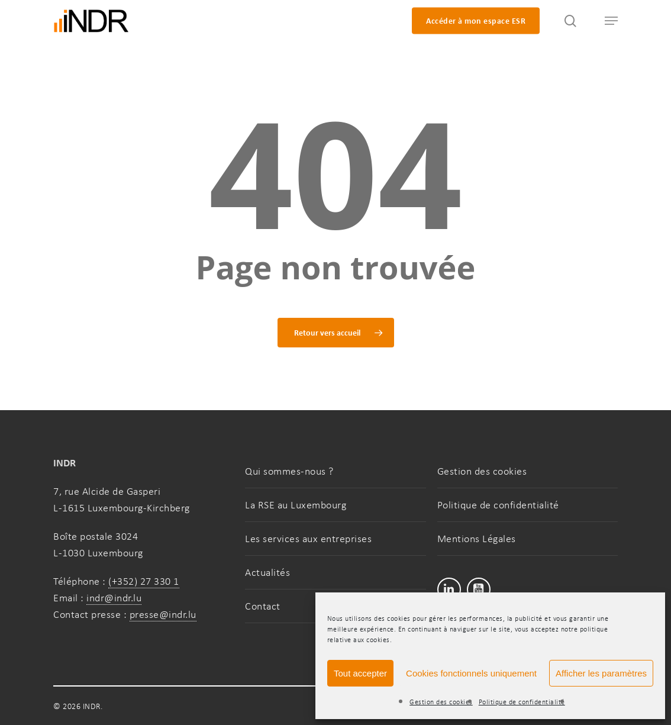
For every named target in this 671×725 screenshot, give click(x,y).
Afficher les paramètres (601, 673)
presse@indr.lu (163, 614)
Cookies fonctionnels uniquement (471, 673)
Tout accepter (360, 673)
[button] (606, 21)
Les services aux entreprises (308, 538)
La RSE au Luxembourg (295, 504)
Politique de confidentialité (522, 702)
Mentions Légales (476, 538)
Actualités (267, 572)
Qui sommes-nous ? (289, 471)
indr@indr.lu (113, 597)
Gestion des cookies (441, 702)
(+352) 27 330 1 (143, 581)
